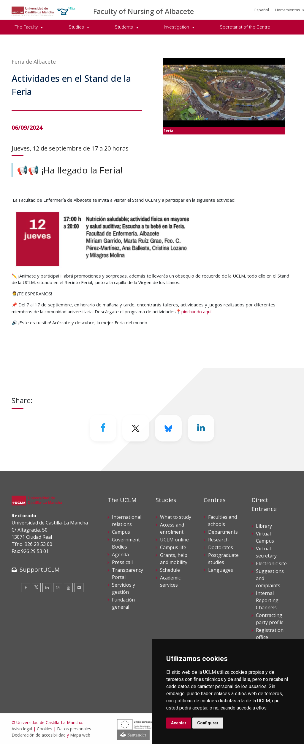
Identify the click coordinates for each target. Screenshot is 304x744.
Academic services (170, 581)
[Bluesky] (168, 428)
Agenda (120, 554)
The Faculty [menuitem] (27, 27)
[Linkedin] (201, 428)
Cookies (44, 729)
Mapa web (80, 735)
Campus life (173, 547)
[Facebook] (103, 428)
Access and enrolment (172, 528)
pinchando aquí (196, 311)
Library (264, 526)
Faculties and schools (222, 520)
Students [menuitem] (124, 27)
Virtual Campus (265, 537)
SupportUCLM (40, 570)
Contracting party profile (270, 619)
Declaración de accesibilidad (39, 735)
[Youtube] (68, 587)
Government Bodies (126, 543)
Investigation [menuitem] (177, 27)
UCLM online (174, 539)
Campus (121, 532)
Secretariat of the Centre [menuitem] (245, 27)
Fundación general (123, 603)
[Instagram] (57, 587)
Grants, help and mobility (173, 559)
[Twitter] (135, 428)
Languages (220, 570)
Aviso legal (22, 729)
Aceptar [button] (178, 722)
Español (261, 9)
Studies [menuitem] (77, 27)
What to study (175, 517)
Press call (122, 562)
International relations (126, 520)
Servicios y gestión (123, 588)
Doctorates (220, 547)
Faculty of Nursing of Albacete (143, 11)
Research (218, 539)
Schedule (170, 570)
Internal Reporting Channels (267, 600)
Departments (223, 532)
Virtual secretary (266, 552)
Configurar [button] (207, 722)
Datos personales (74, 729)
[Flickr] (79, 587)
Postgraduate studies (223, 559)
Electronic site (271, 563)
